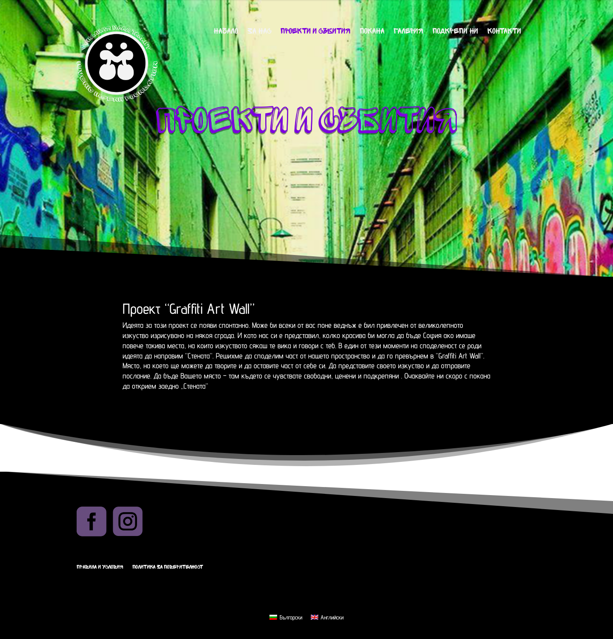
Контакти (504, 31)
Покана (372, 31)
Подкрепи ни (455, 31)
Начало (225, 31)
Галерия (408, 31)
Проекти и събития (315, 31)
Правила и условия (100, 567)
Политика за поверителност (167, 567)
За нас (259, 31)
